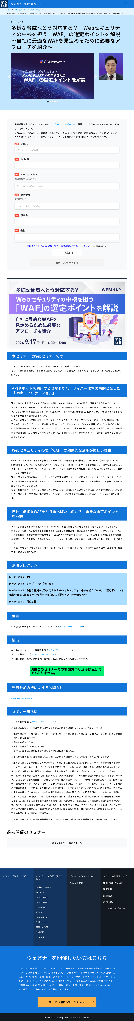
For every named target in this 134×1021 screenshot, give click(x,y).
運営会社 (107, 889)
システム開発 (42, 897)
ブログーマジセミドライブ (83, 876)
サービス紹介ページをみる (67, 1002)
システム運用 (42, 902)
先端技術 (40, 932)
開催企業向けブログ (113, 882)
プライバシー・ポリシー (71, 626)
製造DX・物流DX (43, 887)
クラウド (40, 892)
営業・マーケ (42, 922)
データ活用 (41, 907)
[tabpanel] (52, 76)
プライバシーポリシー (65, 124)
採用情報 (107, 895)
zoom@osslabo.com (21, 697)
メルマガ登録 (76, 882)
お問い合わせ (110, 902)
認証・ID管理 (42, 927)
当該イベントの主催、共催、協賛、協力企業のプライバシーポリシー (59, 245)
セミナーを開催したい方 (115, 876)
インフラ (40, 937)
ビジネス (40, 912)
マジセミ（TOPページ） (15, 876)
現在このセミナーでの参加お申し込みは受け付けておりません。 (66, 671)
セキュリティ (42, 917)
